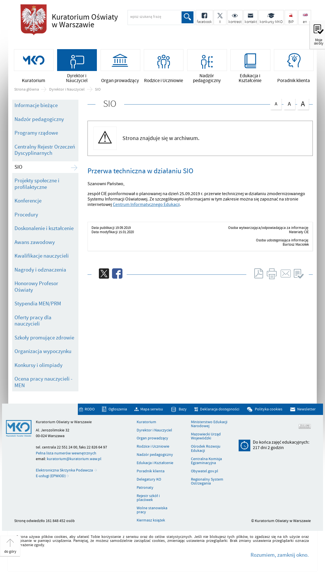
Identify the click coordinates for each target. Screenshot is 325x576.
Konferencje (27, 201)
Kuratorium (146, 422)
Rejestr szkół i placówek (148, 498)
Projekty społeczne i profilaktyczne (36, 184)
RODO (90, 409)
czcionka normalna (276, 103)
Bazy (183, 409)
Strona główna (26, 90)
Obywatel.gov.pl (204, 472)
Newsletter (306, 409)
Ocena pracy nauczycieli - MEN (43, 382)
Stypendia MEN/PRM (37, 304)
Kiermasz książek (151, 521)
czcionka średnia (289, 103)
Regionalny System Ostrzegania (207, 482)
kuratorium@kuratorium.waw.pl (74, 459)
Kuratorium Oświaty (101, 21)
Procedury (26, 215)
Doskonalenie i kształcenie (44, 229)
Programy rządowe (36, 133)
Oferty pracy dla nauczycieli (32, 321)
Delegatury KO (149, 480)
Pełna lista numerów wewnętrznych (66, 453)
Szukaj (187, 17)
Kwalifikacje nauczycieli (41, 256)
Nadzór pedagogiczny (39, 119)
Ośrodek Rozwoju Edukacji (205, 449)
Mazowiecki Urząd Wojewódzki (206, 437)
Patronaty (145, 488)
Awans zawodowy (34, 242)
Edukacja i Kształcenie (155, 464)
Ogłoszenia (118, 409)
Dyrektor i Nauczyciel (67, 90)
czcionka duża (303, 104)
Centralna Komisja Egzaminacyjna (206, 461)
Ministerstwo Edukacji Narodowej (209, 424)
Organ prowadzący (152, 439)
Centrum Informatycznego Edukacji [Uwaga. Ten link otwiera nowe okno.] (146, 205)
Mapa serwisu (151, 409)
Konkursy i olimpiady (38, 365)
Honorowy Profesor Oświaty (36, 287)
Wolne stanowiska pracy (152, 511)
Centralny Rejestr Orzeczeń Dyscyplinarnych (44, 150)
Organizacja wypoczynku (42, 351)
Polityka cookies (268, 409)
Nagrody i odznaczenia (40, 270)
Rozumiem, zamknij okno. (280, 555)
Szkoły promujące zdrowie (44, 338)
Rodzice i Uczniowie (153, 447)
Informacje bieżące (36, 106)
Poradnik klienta (150, 472)
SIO (98, 90)
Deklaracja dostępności (219, 409)
